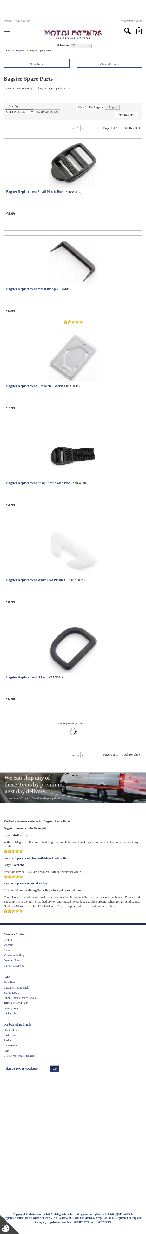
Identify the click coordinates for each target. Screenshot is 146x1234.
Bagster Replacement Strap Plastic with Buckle (40, 483)
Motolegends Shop (14, 955)
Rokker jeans (11, 1035)
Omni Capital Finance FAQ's (20, 997)
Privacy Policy (12, 1008)
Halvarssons (10, 1045)
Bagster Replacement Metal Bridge (31, 289)
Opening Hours (12, 960)
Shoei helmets (11, 1030)
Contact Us (10, 1013)
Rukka (7, 1040)
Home (7, 50)
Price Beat (9, 982)
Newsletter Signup (131, 20)
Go (55, 1068)
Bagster (20, 50)
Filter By (36, 64)
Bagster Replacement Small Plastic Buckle (36, 192)
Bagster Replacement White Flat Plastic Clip (38, 580)
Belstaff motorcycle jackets (19, 1055)
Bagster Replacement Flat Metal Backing (35, 386)
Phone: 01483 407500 (17, 20)
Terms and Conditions (16, 1002)
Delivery (8, 944)
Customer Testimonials (16, 987)
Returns (8, 939)
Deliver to (63, 45)
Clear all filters (109, 64)
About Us (9, 950)
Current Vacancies (14, 965)
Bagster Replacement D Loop (27, 677)
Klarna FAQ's (11, 992)
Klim (6, 1050)
